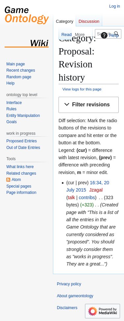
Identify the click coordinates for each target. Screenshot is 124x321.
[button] (88, 104)
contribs (87, 197)
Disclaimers (67, 307)
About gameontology (75, 296)
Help (109, 35)
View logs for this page (82, 89)
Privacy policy (69, 284)
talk (71, 197)
